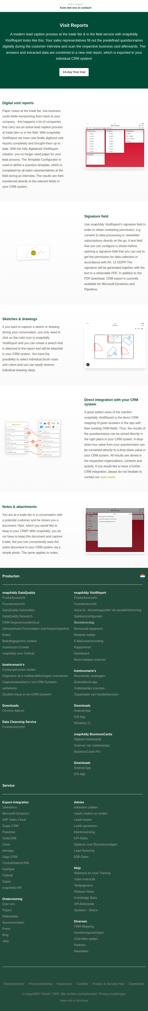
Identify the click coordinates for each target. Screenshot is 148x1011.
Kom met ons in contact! (75, 7)
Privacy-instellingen (112, 994)
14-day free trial (74, 72)
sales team (107, 477)
